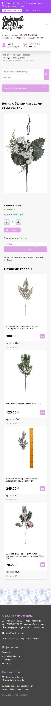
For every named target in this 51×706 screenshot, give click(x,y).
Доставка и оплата (12, 10)
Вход (10, 44)
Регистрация (13, 46)
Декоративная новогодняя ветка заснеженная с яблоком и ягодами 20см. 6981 (25, 556)
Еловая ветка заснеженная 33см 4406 (23, 403)
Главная (6, 652)
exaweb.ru (22, 695)
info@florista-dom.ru (13, 633)
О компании (7, 659)
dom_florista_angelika (13, 680)
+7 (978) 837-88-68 (13, 624)
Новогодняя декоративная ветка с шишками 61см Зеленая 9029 (22, 480)
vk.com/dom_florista (12, 677)
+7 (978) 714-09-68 (13, 620)
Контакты (36, 10)
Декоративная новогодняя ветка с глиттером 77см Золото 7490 (22, 327)
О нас (26, 10)
